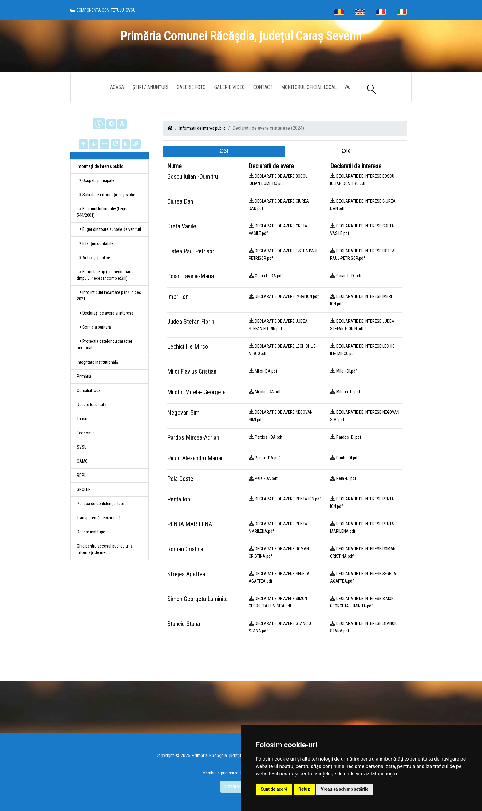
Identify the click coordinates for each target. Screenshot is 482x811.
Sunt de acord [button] (274, 789)
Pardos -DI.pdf (348, 437)
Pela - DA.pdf (266, 478)
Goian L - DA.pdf (269, 275)
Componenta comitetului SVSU (103, 10)
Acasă (117, 87)
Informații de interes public (202, 128)
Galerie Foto (191, 87)
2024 (223, 151)
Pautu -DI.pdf (347, 457)
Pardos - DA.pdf (268, 437)
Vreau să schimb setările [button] (345, 789)
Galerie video (229, 87)
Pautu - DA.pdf (267, 457)
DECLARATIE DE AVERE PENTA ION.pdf (288, 498)
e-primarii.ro (228, 772)
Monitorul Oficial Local (309, 87)
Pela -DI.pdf (346, 478)
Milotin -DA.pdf (268, 391)
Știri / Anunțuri (150, 87)
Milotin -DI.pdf (348, 391)
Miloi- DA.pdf (266, 371)
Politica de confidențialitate (100, 503)
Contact (263, 87)
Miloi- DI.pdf (346, 371)
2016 (346, 151)
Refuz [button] (304, 789)
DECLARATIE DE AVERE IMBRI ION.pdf (287, 296)
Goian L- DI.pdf (349, 275)
